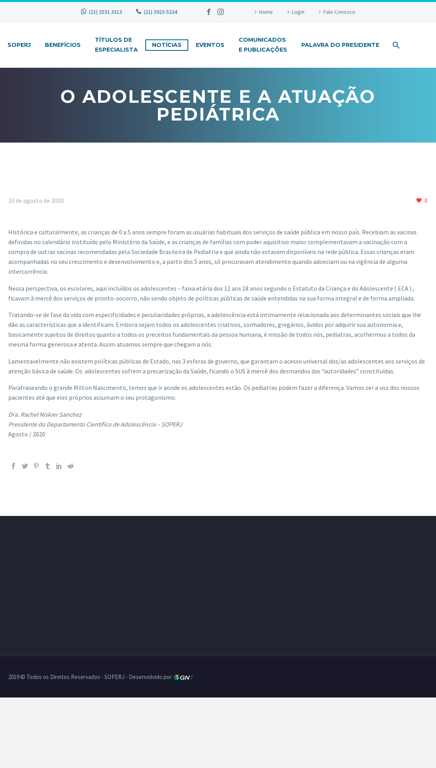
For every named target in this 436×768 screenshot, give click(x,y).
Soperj (19, 44)
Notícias (167, 44)
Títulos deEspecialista (116, 44)
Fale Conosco (339, 11)
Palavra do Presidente (340, 44)
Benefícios (63, 44)
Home (266, 11)
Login (298, 11)
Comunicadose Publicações (263, 44)
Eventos (210, 44)
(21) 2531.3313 (105, 11)
